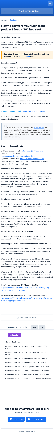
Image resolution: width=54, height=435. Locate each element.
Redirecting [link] (14, 20)
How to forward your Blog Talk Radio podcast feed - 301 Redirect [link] (26, 353)
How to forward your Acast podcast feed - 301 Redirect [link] (26, 362)
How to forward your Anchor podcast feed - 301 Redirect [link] (26, 358)
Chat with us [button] (18, 419)
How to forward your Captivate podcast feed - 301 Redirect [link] (27, 367)
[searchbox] (27, 11)
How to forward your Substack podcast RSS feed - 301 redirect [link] (26, 347)
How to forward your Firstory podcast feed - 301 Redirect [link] (27, 375)
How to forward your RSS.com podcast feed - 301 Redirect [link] (27, 371)
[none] (50, 3)
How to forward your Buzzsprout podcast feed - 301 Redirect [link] (28, 379)
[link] (13, 335)
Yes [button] (34, 327)
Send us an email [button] (38, 419)
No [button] (42, 327)
